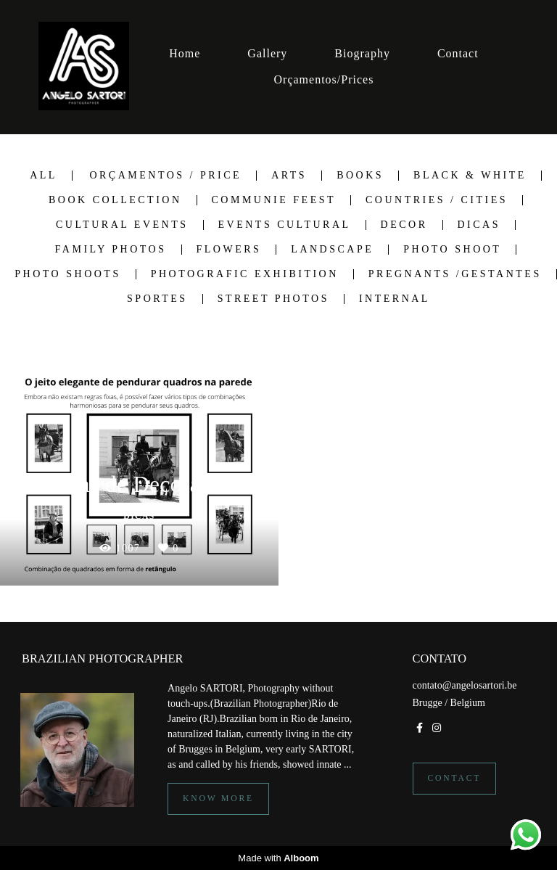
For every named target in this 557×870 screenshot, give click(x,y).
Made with (278, 858)
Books (360, 176)
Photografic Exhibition (245, 274)
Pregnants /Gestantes (455, 274)
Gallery (267, 53)
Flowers (229, 250)
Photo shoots (67, 274)
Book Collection (115, 200)
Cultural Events (122, 225)
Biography (362, 53)
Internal (394, 299)
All (43, 176)
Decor (404, 225)
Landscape (332, 250)
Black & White (470, 176)
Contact (458, 53)
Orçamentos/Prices (324, 79)
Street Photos (273, 299)
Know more (218, 798)
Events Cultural (284, 225)
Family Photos (111, 250)
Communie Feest (274, 200)
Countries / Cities (437, 200)
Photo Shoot (452, 250)
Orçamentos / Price (165, 176)
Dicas (479, 225)
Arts (289, 176)
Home (184, 53)
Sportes (157, 299)
